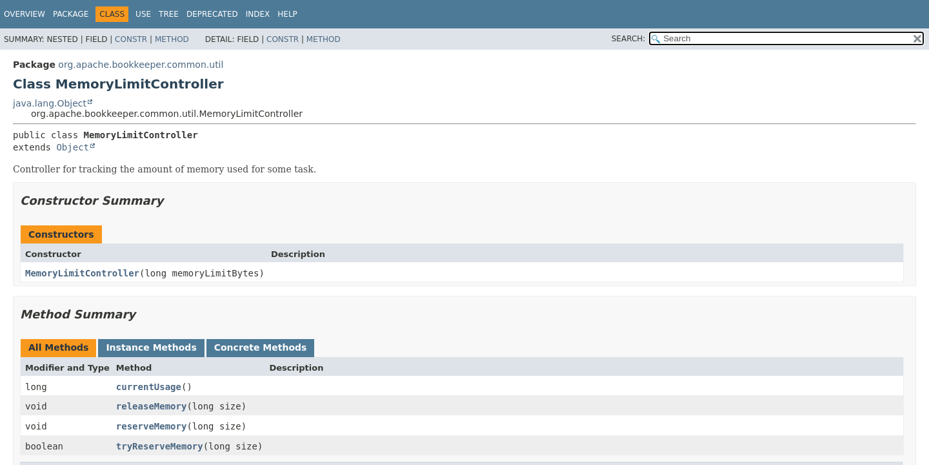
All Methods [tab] (58, 347)
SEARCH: (629, 38)
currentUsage (148, 387)
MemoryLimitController (82, 273)
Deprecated (212, 14)
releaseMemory (151, 406)
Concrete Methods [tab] (260, 347)
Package (70, 14)
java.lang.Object (49, 103)
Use (143, 14)
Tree (169, 14)
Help (287, 14)
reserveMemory (151, 426)
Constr (131, 39)
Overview (24, 14)
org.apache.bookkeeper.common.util (140, 64)
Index (258, 14)
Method (172, 39)
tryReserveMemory (159, 446)
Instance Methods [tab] (151, 347)
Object (72, 147)
